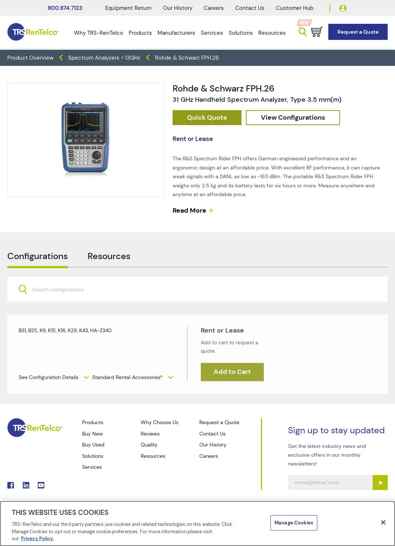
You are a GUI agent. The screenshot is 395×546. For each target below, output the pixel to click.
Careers (214, 8)
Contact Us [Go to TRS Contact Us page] (212, 433)
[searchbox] (62, 306)
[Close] (383, 523)
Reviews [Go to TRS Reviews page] (150, 433)
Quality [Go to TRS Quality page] (149, 444)
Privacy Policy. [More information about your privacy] (37, 538)
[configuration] (293, 118)
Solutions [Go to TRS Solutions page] (92, 456)
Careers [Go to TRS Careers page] (208, 456)
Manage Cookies (293, 523)
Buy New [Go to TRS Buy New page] (92, 433)
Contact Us (250, 8)
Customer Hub (294, 8)
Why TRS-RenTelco (98, 33)
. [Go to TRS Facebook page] (10, 485)
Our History (177, 8)
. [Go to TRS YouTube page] (41, 485)
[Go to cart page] (317, 32)
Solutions (241, 33)
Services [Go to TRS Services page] (92, 467)
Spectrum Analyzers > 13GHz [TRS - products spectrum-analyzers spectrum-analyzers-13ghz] (104, 57)
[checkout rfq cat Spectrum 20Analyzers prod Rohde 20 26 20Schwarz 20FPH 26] (207, 118)
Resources (272, 33)
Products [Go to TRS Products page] (92, 422)
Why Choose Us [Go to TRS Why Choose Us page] (159, 422)
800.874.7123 (65, 8)
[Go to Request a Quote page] (358, 32)
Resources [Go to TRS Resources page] (153, 456)
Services (212, 33)
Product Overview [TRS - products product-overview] (30, 57)
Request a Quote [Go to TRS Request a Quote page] (219, 422)
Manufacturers (176, 33)
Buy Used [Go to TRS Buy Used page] (93, 444)
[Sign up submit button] (380, 482)
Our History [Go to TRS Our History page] (212, 444)
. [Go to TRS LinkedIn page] (26, 485)
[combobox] (197, 305)
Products (140, 33)
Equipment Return (128, 8)
